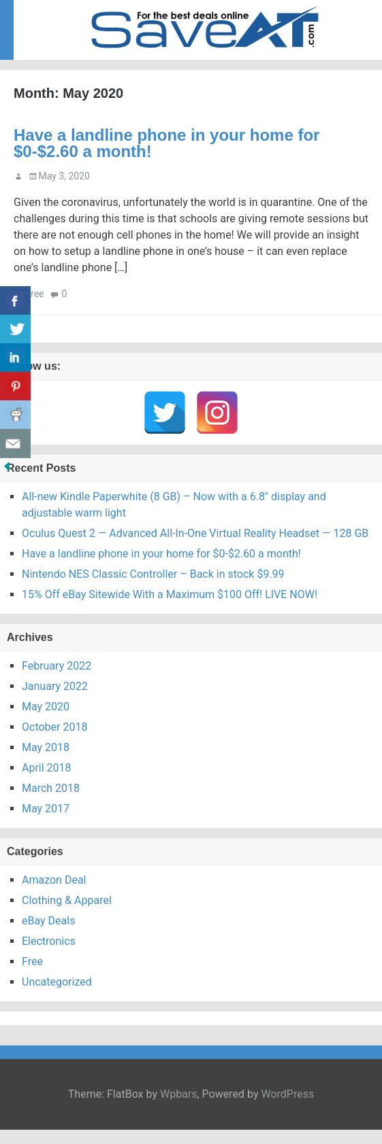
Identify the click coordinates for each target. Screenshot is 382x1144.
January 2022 (55, 686)
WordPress (287, 1094)
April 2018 (46, 767)
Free (34, 293)
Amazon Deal (54, 879)
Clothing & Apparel (67, 900)
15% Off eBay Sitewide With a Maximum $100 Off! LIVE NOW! (169, 594)
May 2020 (45, 706)
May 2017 (45, 808)
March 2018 (51, 788)
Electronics (49, 941)
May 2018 (45, 747)
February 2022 (56, 665)
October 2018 (54, 727)
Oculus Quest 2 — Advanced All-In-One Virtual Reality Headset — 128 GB (195, 533)
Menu (354, 17)
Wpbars (178, 1094)
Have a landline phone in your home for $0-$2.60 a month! (166, 143)
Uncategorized (57, 981)
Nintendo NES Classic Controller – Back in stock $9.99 (153, 574)
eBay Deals (48, 920)
